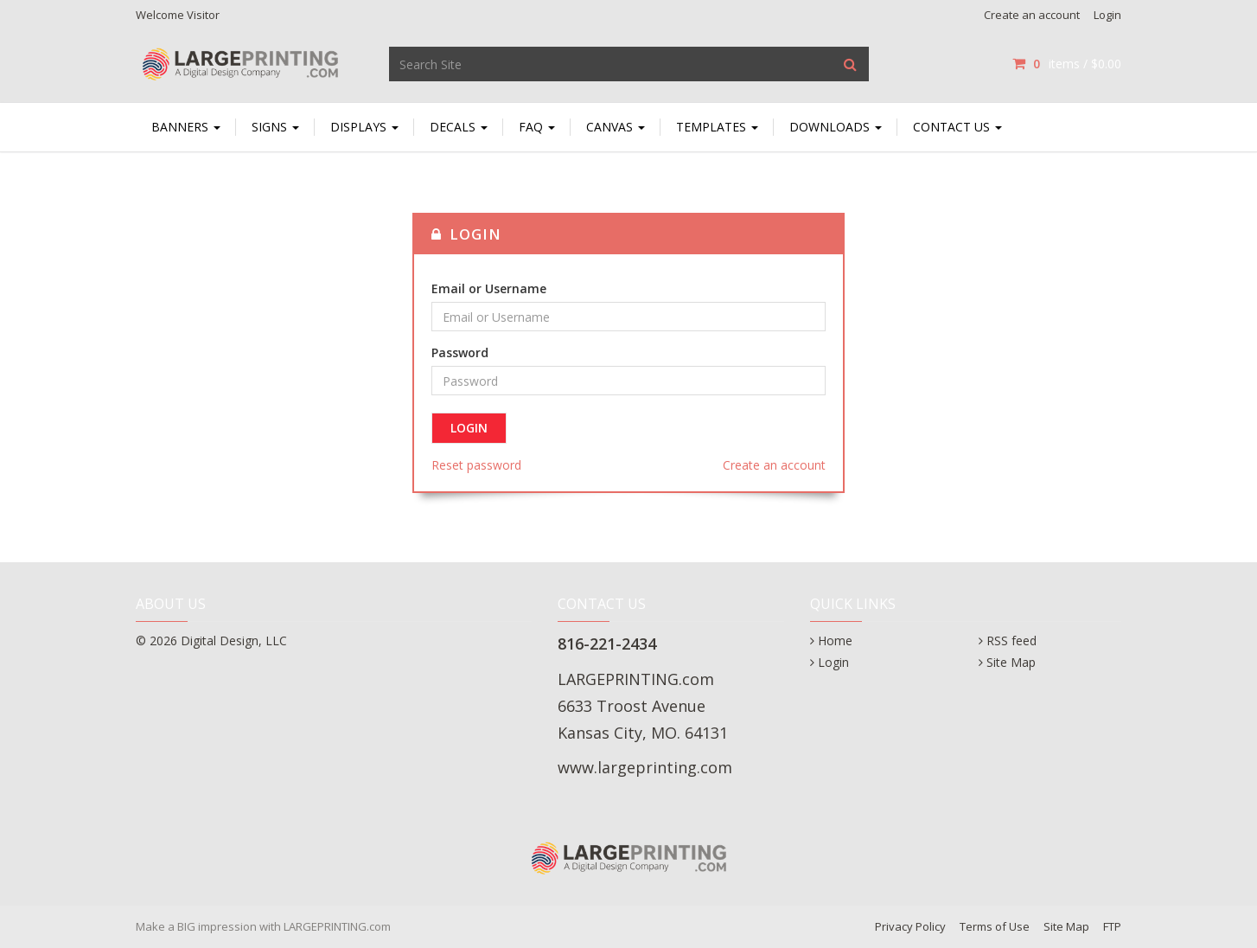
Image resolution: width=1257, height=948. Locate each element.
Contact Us (957, 126)
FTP (1112, 926)
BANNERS (185, 126)
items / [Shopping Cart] (1066, 63)
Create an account (1032, 14)
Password (459, 352)
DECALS (459, 126)
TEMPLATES (717, 126)
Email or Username (488, 288)
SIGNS (275, 126)
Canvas (615, 126)
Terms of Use (995, 926)
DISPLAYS (364, 126)
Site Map (1011, 662)
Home (835, 640)
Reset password (476, 465)
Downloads (835, 126)
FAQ (537, 126)
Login (1107, 14)
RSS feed (1011, 640)
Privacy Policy (910, 926)
